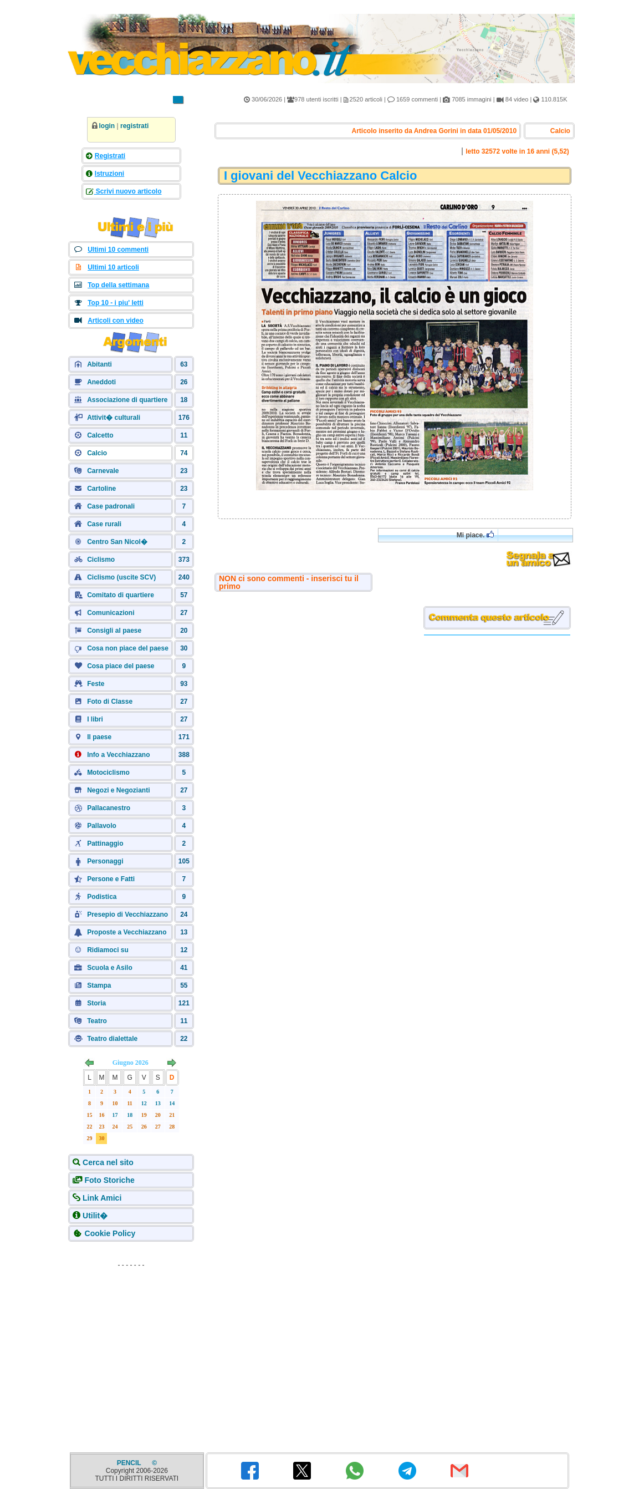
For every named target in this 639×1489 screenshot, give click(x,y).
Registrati (110, 156)
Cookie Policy (110, 1233)
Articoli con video (116, 320)
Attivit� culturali (113, 417)
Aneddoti (101, 382)
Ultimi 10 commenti (118, 249)
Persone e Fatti (111, 879)
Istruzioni (109, 173)
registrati (134, 126)
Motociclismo (108, 772)
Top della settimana (118, 285)
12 (144, 1103)
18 (129, 1115)
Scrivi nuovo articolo (128, 191)
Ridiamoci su (108, 950)
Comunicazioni (110, 613)
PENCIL (130, 1463)
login (107, 126)
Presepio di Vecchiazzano (127, 914)
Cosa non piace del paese (127, 648)
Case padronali (111, 506)
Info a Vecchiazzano (118, 755)
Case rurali (104, 524)
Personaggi (105, 861)
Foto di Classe (109, 701)
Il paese (99, 737)
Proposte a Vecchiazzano (126, 932)
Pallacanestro (108, 808)
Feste (95, 684)
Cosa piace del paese (120, 666)
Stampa (99, 985)
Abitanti (99, 364)
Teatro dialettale (112, 1039)
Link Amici (102, 1197)
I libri (95, 719)
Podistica (101, 897)
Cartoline (101, 488)
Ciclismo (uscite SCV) (121, 577)
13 (158, 1103)
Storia (96, 1003)
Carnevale (103, 471)
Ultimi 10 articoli (113, 267)
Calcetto (100, 435)
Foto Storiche (110, 1180)
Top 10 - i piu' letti (116, 303)
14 (172, 1103)
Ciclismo (101, 559)
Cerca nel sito (108, 1162)
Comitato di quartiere (120, 595)
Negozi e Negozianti (118, 790)
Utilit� (95, 1215)
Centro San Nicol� (117, 542)
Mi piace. (475, 535)
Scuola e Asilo (109, 968)
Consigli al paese (114, 630)
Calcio (97, 453)
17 (114, 1115)
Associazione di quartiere (127, 400)
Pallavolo (101, 826)
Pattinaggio (105, 843)
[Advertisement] (131, 1342)
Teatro (97, 1021)
